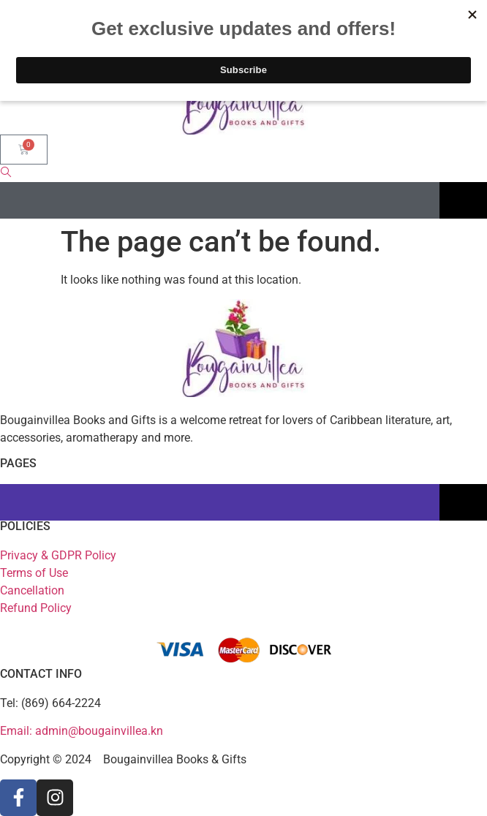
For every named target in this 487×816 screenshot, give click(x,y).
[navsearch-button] (6, 173)
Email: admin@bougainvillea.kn (81, 731)
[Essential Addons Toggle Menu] (463, 200)
